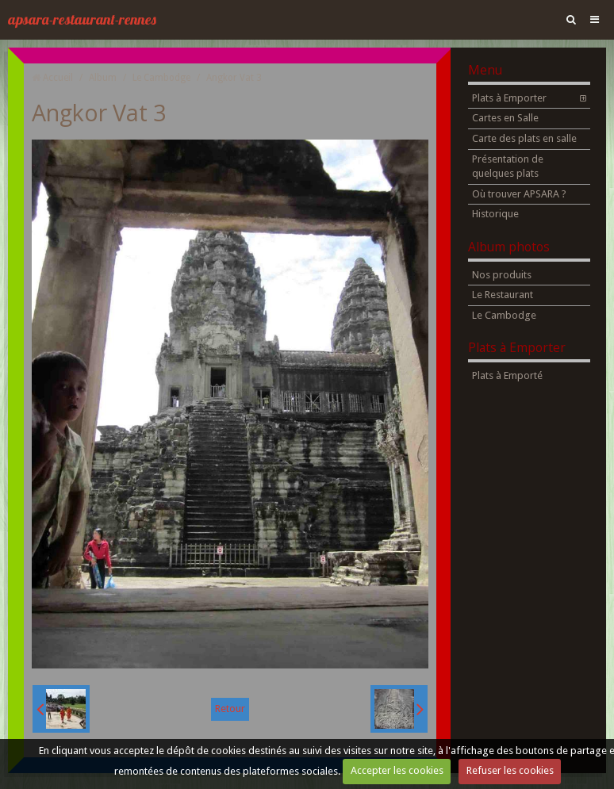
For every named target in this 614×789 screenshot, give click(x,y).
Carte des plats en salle (524, 138)
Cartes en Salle (505, 118)
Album (103, 77)
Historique (495, 214)
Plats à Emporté (507, 375)
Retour (230, 708)
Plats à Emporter (509, 98)
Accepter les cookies (397, 770)
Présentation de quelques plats (507, 166)
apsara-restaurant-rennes (82, 19)
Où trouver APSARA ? (519, 194)
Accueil (58, 77)
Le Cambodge (161, 77)
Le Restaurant (502, 295)
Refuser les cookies (510, 770)
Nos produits (501, 275)
